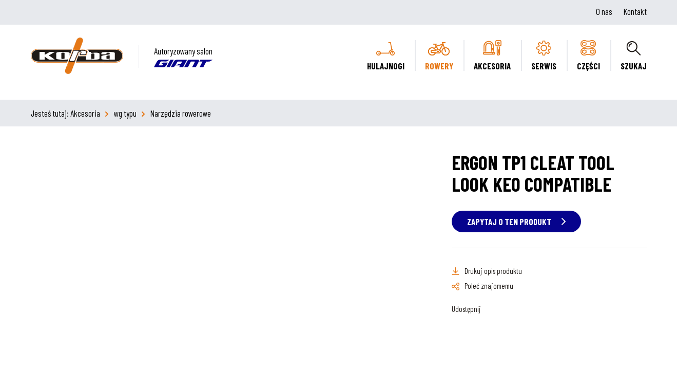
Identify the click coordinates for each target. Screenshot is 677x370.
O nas (604, 11)
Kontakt (635, 11)
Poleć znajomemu (489, 285)
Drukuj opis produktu (493, 270)
